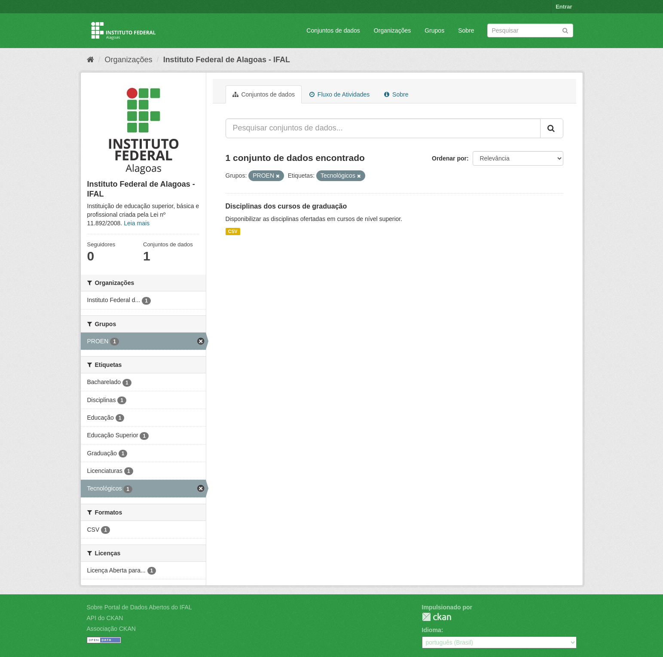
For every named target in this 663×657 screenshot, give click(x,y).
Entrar (564, 6)
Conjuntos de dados (333, 30)
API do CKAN (105, 618)
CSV (233, 231)
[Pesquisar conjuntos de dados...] (383, 128)
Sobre (466, 30)
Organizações (392, 30)
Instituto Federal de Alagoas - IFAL (226, 59)
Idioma (431, 630)
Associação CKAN (111, 628)
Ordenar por (449, 158)
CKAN (436, 616)
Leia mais (137, 223)
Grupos (434, 30)
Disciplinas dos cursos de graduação (286, 206)
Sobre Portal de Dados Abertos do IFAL (139, 607)
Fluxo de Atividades (339, 94)
